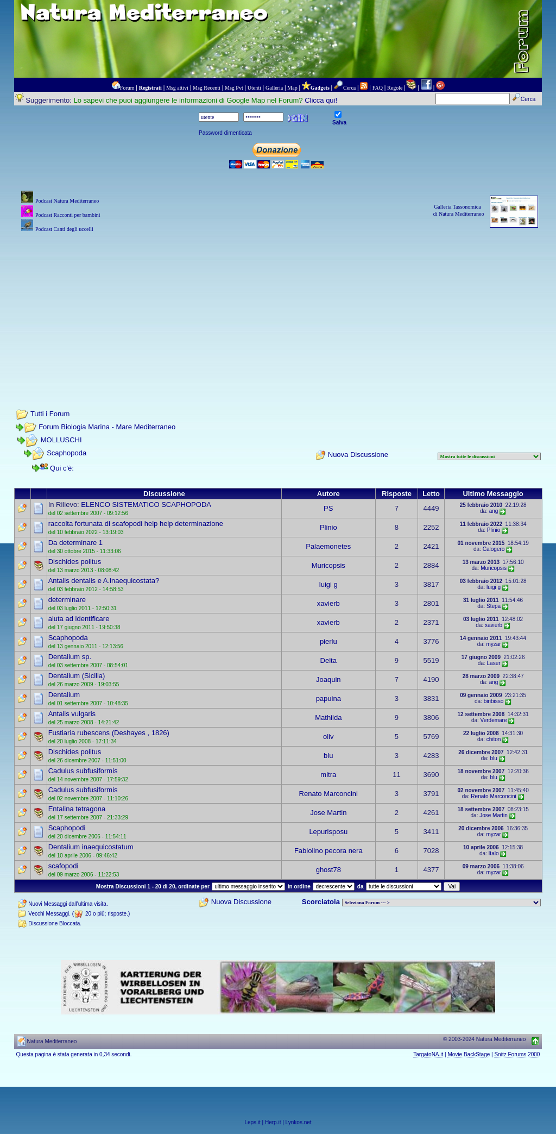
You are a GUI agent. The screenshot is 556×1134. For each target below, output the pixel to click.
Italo (494, 853)
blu (328, 755)
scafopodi (63, 866)
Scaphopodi (67, 828)
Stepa (493, 606)
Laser (494, 663)
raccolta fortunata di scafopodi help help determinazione (135, 523)
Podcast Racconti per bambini (67, 215)
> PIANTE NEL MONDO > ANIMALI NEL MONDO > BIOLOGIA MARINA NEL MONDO (441, 902)
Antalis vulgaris (72, 714)
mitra (328, 774)
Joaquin (328, 679)
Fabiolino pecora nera (328, 851)
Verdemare (494, 720)
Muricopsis (328, 565)
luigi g (328, 584)
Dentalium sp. (69, 657)
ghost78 (328, 870)
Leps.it (252, 1122)
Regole (394, 88)
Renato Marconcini (328, 794)
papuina (328, 698)
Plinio (328, 527)
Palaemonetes (328, 546)
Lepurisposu (328, 832)
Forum (127, 88)
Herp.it (273, 1122)
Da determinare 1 (75, 542)
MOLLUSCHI (61, 440)
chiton (493, 739)
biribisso (494, 701)
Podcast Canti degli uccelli (64, 229)
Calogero (494, 549)
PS (328, 508)
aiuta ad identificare (79, 619)
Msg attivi (177, 88)
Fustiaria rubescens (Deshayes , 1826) (108, 733)
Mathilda (328, 717)
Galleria (274, 88)
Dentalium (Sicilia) (76, 676)
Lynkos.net (299, 1122)
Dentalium (64, 695)
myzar (493, 644)
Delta (328, 660)
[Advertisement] (278, 311)
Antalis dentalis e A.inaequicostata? (104, 581)
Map (292, 88)
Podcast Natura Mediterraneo (67, 201)
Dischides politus (75, 561)
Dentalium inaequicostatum (91, 847)
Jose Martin (328, 813)
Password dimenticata (225, 133)
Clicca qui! (321, 100)
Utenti (254, 88)
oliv (328, 736)
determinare (67, 600)
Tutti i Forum (50, 414)
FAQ (377, 88)
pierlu (328, 641)
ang (493, 511)
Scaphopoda (66, 453)
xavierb (328, 603)
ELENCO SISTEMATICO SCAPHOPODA (146, 504)
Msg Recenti (206, 88)
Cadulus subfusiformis (83, 771)
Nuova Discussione (358, 454)
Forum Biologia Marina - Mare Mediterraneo (107, 427)
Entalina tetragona (77, 809)
